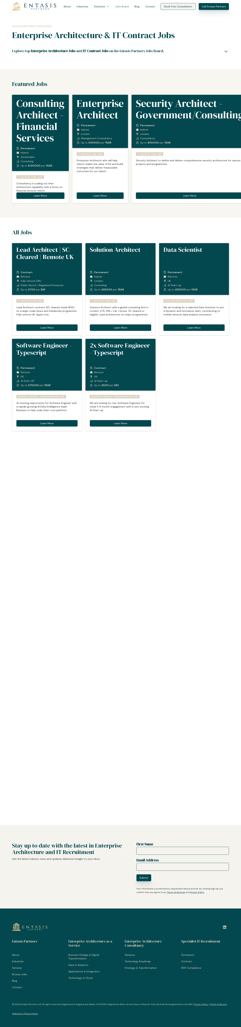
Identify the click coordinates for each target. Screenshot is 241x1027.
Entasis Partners (24, 941)
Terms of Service (218, 1004)
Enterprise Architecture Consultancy (143, 943)
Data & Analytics (78, 965)
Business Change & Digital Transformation (83, 956)
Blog (136, 6)
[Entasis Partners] (34, 6)
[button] (101, 6)
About (67, 6)
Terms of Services (176, 892)
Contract (186, 961)
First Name (144, 844)
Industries (82, 6)
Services (17, 967)
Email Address (147, 860)
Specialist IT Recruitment (200, 941)
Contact (150, 6)
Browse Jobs (19, 974)
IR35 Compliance (191, 967)
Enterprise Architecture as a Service (90, 943)
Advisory (130, 955)
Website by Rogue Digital (25, 1013)
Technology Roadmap (138, 961)
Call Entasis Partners (214, 6)
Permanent (187, 955)
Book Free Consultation (178, 6)
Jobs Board (122, 6)
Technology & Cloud (80, 978)
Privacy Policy (197, 892)
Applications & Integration (84, 971)
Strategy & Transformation (141, 967)
